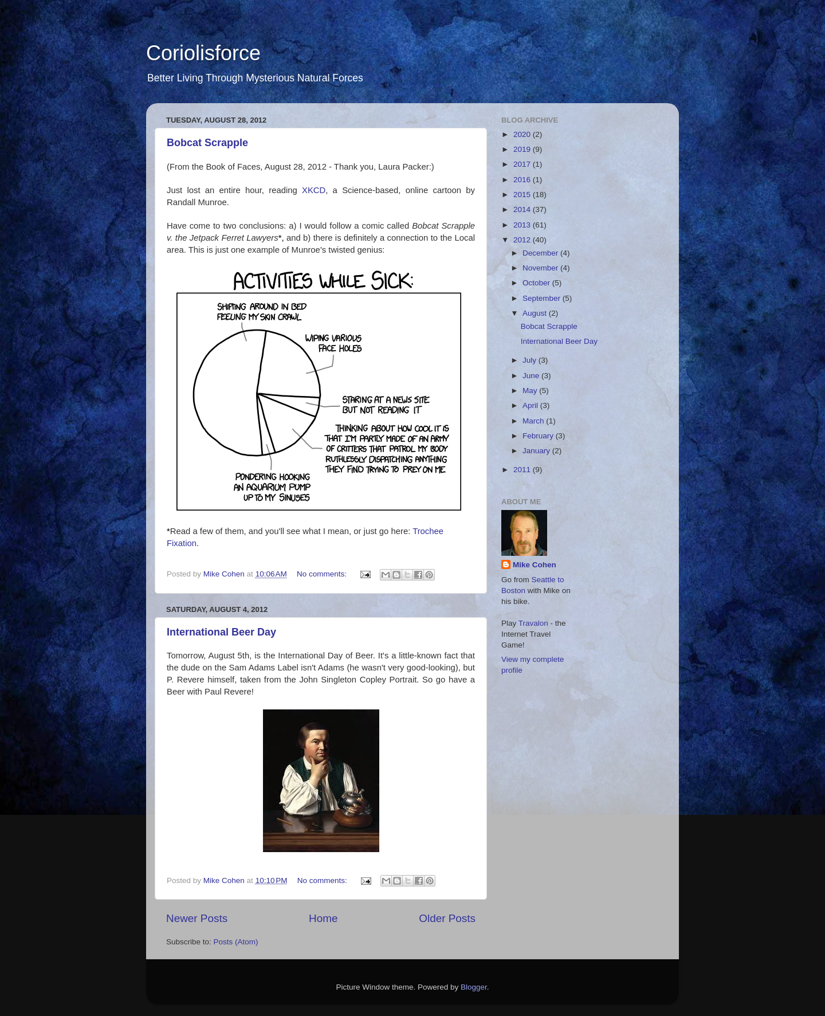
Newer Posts (196, 918)
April (531, 405)
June (531, 375)
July (530, 360)
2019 (523, 149)
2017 (523, 164)
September (542, 298)
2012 (523, 240)
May (530, 390)
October (537, 282)
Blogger (474, 987)
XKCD (313, 190)
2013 (523, 225)
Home (323, 918)
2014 (523, 209)
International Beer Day (221, 632)
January (537, 450)
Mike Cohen (534, 564)
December (541, 253)
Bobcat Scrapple (207, 142)
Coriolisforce (203, 53)
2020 (523, 134)
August (535, 313)
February (539, 435)
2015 (523, 194)
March (534, 421)
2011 (523, 469)
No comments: (323, 574)
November (541, 268)
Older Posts (447, 918)
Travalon (533, 623)
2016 (523, 179)
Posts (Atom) (236, 941)
